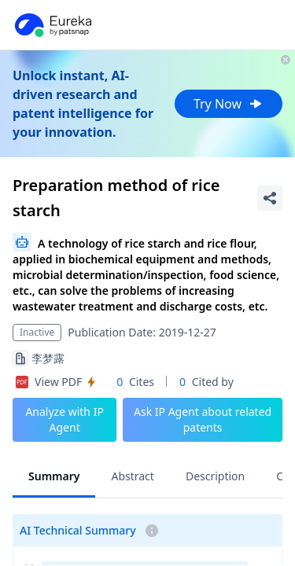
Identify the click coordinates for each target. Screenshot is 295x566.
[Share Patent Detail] (269, 198)
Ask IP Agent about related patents (202, 419)
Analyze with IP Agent (64, 419)
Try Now (229, 103)
